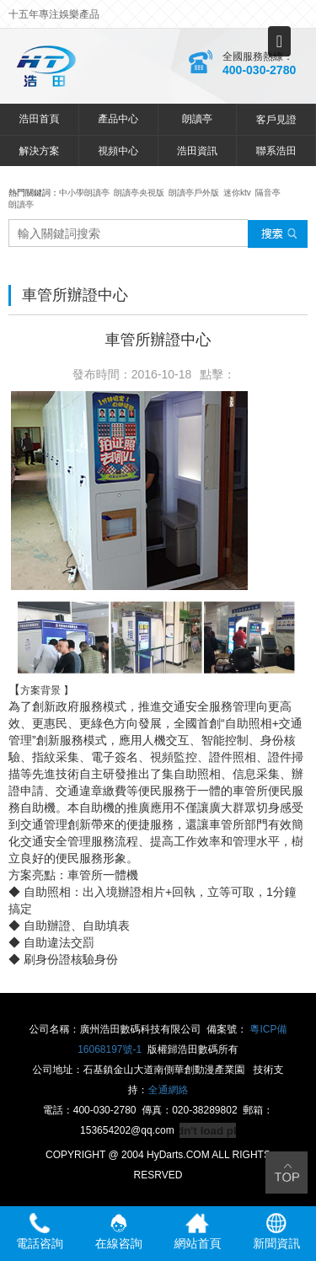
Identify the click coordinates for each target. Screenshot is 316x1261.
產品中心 (118, 119)
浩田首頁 (39, 119)
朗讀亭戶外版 (194, 192)
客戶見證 (276, 120)
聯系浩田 (276, 151)
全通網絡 (168, 1090)
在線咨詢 (118, 1231)
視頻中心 (118, 151)
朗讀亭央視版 (139, 192)
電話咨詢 (39, 1231)
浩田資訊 (197, 151)
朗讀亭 (197, 119)
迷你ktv (237, 192)
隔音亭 (268, 192)
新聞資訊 (276, 1231)
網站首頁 (197, 1231)
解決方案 (39, 151)
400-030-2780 (259, 70)
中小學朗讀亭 (84, 192)
